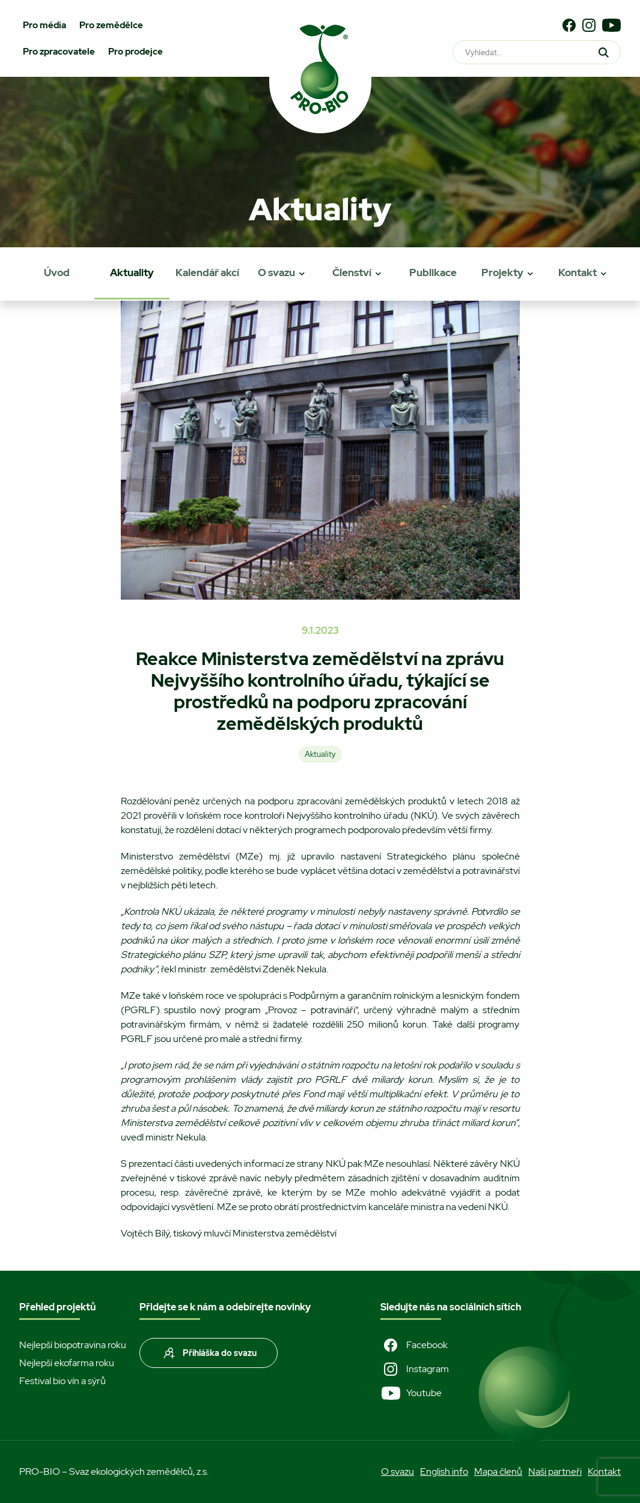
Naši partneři (555, 1471)
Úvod (57, 272)
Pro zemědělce (111, 25)
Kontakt (577, 272)
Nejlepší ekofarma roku (66, 1363)
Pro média (44, 25)
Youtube (411, 1393)
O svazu (276, 272)
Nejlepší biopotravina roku (72, 1345)
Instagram (414, 1369)
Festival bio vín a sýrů (62, 1381)
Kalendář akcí (207, 272)
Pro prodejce (135, 52)
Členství (351, 272)
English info (444, 1471)
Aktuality (132, 272)
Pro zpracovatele (59, 52)
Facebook (414, 1345)
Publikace (433, 272)
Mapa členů (498, 1471)
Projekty (502, 272)
